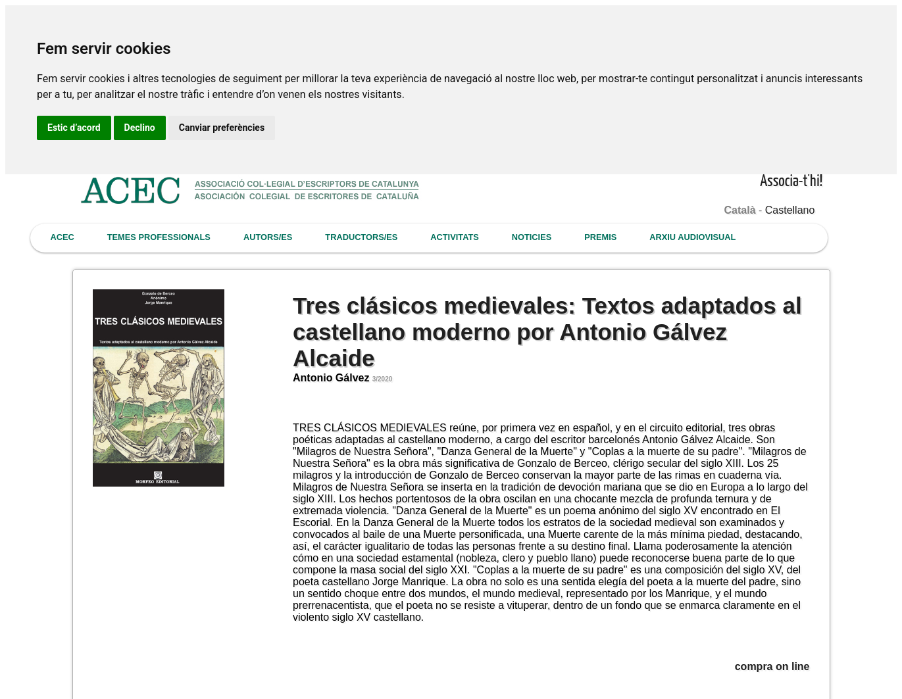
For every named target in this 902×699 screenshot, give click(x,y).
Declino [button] (139, 127)
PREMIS (600, 237)
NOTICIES (531, 237)
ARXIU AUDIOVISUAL (692, 237)
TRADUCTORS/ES (361, 237)
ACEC (62, 237)
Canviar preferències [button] (221, 127)
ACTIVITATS (454, 237)
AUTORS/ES (267, 237)
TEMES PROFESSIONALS (159, 237)
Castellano (790, 210)
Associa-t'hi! (791, 181)
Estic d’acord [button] (74, 127)
